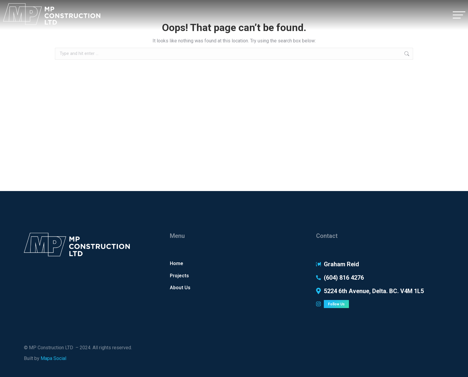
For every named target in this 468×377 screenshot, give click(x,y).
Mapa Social (53, 358)
